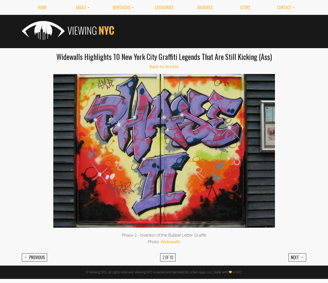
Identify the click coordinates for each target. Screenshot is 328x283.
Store (245, 7)
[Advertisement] (213, 30)
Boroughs (122, 7)
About (81, 7)
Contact (284, 7)
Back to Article (164, 66)
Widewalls (170, 242)
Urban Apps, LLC (200, 272)
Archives (204, 7)
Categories (164, 7)
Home (42, 7)
